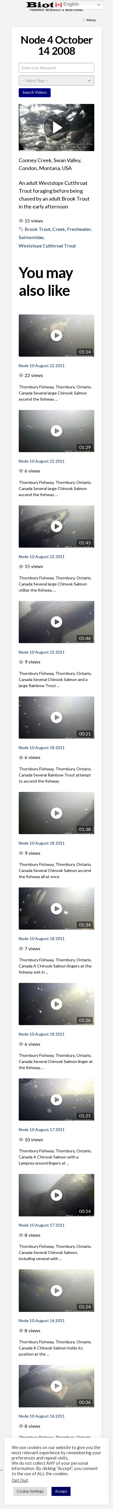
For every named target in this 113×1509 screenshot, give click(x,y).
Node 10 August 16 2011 (42, 1320)
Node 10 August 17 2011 (42, 1129)
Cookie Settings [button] (30, 1491)
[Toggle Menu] (89, 20)
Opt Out (20, 1480)
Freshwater (79, 229)
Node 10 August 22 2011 (42, 365)
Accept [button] (61, 1491)
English (67, 4)
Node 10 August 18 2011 (42, 747)
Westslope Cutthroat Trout (47, 245)
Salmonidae (31, 237)
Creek (58, 229)
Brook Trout (37, 229)
